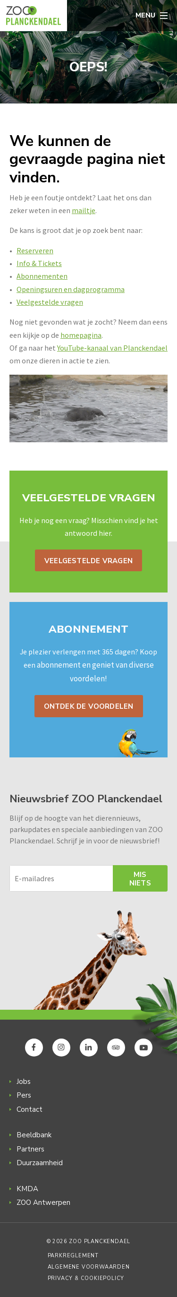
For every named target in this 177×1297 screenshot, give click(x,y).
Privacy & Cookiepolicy (86, 1278)
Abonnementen (42, 276)
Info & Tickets (39, 263)
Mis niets (140, 878)
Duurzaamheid (40, 1163)
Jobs (24, 1081)
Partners (30, 1149)
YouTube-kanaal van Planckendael (112, 347)
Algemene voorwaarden (89, 1267)
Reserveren (35, 250)
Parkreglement (73, 1255)
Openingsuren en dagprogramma (71, 289)
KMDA (27, 1189)
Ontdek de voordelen (89, 706)
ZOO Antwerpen (43, 1202)
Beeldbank (34, 1135)
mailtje (83, 210)
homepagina (80, 335)
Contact (29, 1109)
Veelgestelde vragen (50, 302)
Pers (24, 1095)
